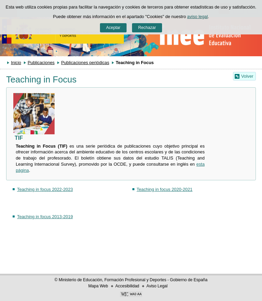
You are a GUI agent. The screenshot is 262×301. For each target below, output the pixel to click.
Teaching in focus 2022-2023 (45, 189)
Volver (247, 76)
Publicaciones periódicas (85, 62)
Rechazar (147, 27)
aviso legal (197, 16)
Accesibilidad (127, 286)
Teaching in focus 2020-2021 (165, 189)
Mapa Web (98, 286)
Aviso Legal (157, 286)
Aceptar (113, 27)
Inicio (16, 62)
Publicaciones (41, 62)
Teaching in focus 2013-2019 (45, 216)
